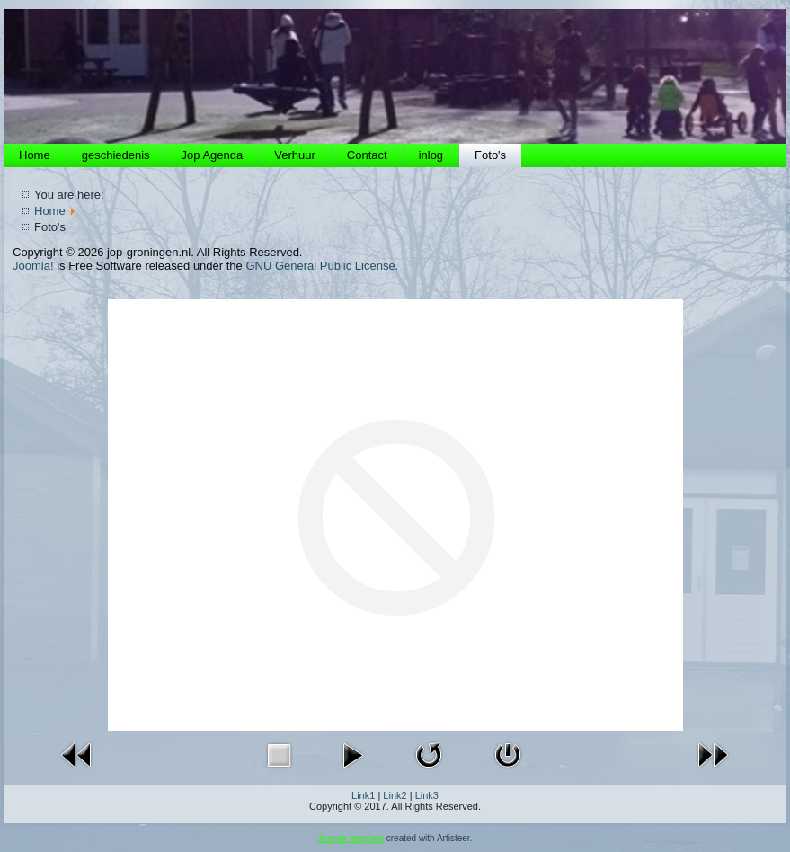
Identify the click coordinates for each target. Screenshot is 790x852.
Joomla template (351, 838)
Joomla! (33, 265)
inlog (431, 155)
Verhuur (294, 155)
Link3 (427, 795)
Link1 (363, 795)
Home (34, 155)
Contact (367, 155)
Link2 (394, 795)
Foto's (490, 155)
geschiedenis (116, 155)
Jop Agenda (213, 155)
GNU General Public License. (321, 265)
